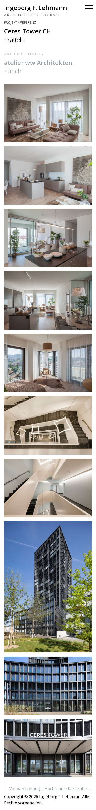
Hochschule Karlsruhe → (68, 788)
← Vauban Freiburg (23, 788)
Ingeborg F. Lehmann (35, 7)
